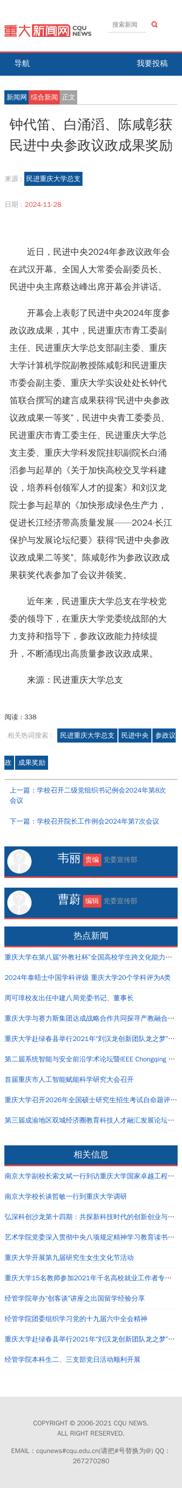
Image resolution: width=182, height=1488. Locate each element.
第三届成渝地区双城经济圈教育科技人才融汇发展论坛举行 (92, 1120)
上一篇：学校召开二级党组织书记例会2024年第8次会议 (88, 795)
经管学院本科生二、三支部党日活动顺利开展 (72, 1360)
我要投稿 (152, 63)
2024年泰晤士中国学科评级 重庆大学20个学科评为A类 (87, 978)
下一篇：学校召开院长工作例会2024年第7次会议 (84, 821)
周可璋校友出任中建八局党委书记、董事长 (68, 998)
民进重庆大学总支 (53, 179)
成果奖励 (31, 763)
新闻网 (16, 97)
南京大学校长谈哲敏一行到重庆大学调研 (65, 1196)
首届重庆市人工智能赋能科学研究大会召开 (68, 1079)
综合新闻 (44, 97)
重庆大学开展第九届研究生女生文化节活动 (68, 1258)
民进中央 (135, 735)
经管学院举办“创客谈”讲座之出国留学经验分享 (74, 1298)
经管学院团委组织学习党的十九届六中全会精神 (75, 1319)
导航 (22, 63)
